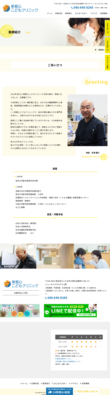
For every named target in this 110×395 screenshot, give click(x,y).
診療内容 (58, 13)
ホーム (49, 13)
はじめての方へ (81, 13)
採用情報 (103, 13)
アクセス (93, 13)
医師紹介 (68, 13)
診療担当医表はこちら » (63, 359)
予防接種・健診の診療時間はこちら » (68, 361)
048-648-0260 (56, 297)
